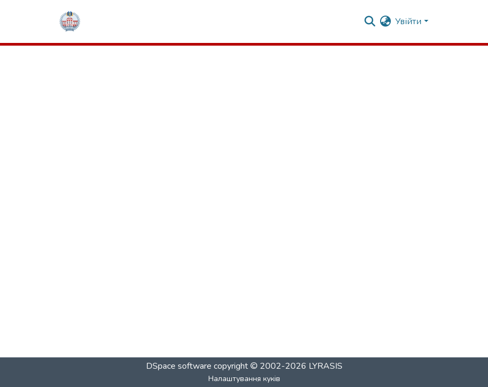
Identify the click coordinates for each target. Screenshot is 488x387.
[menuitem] (385, 21)
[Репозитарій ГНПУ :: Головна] (70, 21)
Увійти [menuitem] (408, 21)
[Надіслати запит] (369, 21)
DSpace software (179, 366)
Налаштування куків (244, 379)
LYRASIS (326, 366)
